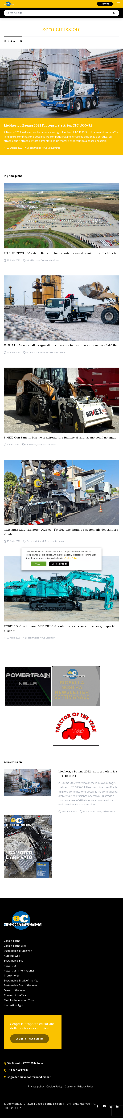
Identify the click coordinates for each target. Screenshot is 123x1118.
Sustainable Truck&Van (18, 951)
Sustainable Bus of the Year (20, 985)
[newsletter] (76, 686)
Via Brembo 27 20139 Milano (23, 1063)
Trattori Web (12, 975)
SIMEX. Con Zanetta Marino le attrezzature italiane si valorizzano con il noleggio (60, 437)
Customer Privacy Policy (79, 1086)
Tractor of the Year (15, 995)
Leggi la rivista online (30, 1038)
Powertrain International (19, 970)
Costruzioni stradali (35, 541)
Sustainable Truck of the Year (22, 980)
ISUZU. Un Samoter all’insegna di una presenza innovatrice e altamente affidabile (60, 345)
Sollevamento (54, 147)
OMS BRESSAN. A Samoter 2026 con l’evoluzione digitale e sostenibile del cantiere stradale (61, 532)
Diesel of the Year (14, 990)
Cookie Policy (54, 1086)
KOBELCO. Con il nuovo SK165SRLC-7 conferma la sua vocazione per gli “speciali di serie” (60, 628)
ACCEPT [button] (38, 563)
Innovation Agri (13, 1005)
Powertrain (10, 965)
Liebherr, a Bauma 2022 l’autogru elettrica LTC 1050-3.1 (48, 125)
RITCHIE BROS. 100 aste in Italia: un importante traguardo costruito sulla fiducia (60, 253)
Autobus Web (12, 956)
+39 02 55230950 (16, 1070)
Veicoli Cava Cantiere (55, 352)
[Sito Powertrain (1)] (28, 686)
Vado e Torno (12, 941)
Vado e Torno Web (15, 946)
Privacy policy (36, 1086)
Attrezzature (31, 444)
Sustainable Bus (13, 960)
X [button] (96, 551)
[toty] (76, 726)
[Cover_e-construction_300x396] (61, 846)
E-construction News (37, 147)
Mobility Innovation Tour (19, 1000)
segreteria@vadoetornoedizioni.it (28, 1077)
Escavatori (50, 637)
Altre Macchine (33, 260)
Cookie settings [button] (59, 563)
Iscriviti (105, 3)
